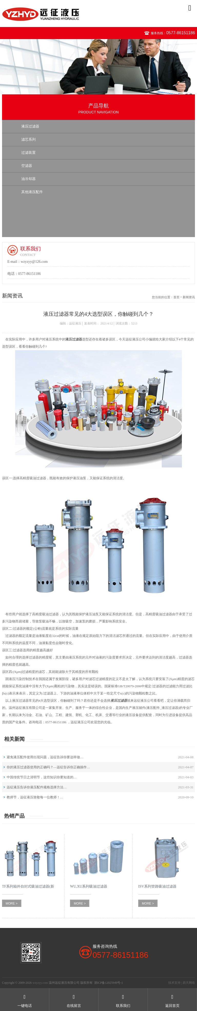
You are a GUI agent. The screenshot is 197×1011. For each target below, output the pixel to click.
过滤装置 (28, 153)
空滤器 (26, 166)
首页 (176, 297)
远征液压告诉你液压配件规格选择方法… (37, 787)
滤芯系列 (28, 139)
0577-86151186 (180, 33)
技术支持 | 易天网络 (181, 983)
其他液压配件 (32, 192)
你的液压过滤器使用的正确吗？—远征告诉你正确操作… (48, 767)
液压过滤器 (30, 126)
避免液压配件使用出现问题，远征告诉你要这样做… (45, 757)
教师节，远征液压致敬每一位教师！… (35, 797)
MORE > (11, 903)
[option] (98, 66)
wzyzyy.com (40, 983)
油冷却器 (28, 179)
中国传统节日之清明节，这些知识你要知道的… (42, 777)
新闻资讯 (189, 297)
